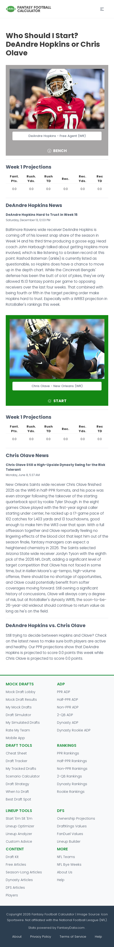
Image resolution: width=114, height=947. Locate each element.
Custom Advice (19, 841)
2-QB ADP (65, 714)
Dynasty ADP (67, 722)
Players (12, 895)
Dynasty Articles (19, 879)
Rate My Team (18, 730)
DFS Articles (15, 887)
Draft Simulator (18, 714)
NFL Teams (66, 856)
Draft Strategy (17, 784)
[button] (102, 9)
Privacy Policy (40, 936)
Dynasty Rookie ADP (74, 730)
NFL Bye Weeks (69, 864)
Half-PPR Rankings (72, 761)
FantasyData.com (71, 927)
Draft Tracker (16, 761)
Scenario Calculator (23, 776)
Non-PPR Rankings (72, 768)
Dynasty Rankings (72, 784)
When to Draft (17, 791)
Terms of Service (73, 936)
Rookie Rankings (71, 791)
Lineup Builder (68, 841)
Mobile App (15, 737)
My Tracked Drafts (21, 768)
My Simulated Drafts (23, 722)
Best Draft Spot (18, 799)
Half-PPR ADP (67, 699)
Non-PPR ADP (68, 707)
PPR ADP (63, 691)
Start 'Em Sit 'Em (19, 818)
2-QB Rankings (69, 776)
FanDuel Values (70, 833)
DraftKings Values (72, 826)
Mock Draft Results (21, 699)
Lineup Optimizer (20, 826)
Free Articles (16, 864)
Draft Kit (12, 856)
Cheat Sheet (16, 753)
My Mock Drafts (19, 707)
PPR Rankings (68, 753)
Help (60, 879)
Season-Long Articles (24, 872)
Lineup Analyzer (19, 833)
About (17, 936)
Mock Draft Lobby (20, 691)
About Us (64, 872)
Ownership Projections (76, 818)
